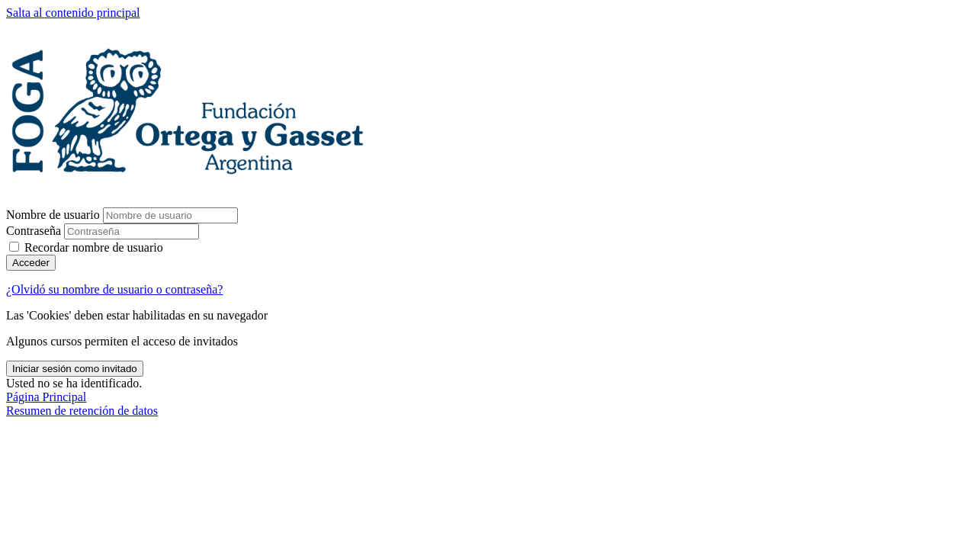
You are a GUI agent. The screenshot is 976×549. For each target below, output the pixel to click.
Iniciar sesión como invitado (74, 368)
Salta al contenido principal (73, 12)
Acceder (31, 262)
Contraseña (33, 230)
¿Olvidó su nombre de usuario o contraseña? (114, 289)
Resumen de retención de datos (82, 410)
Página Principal (46, 396)
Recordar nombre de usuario (93, 247)
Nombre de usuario (54, 214)
